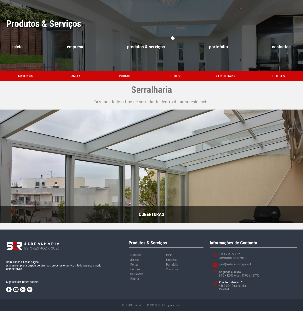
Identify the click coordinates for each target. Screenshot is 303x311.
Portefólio (172, 264)
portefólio (218, 47)
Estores (135, 279)
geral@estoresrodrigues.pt (235, 264)
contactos (281, 47)
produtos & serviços (146, 47)
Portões (135, 269)
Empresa (171, 260)
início (17, 47)
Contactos (172, 269)
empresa (75, 47)
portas (124, 76)
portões (173, 76)
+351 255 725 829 (230, 254)
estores (278, 76)
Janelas (134, 260)
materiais (25, 76)
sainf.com (175, 305)
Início (169, 255)
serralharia (225, 76)
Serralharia (136, 274)
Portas (134, 264)
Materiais (135, 255)
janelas (76, 76)
